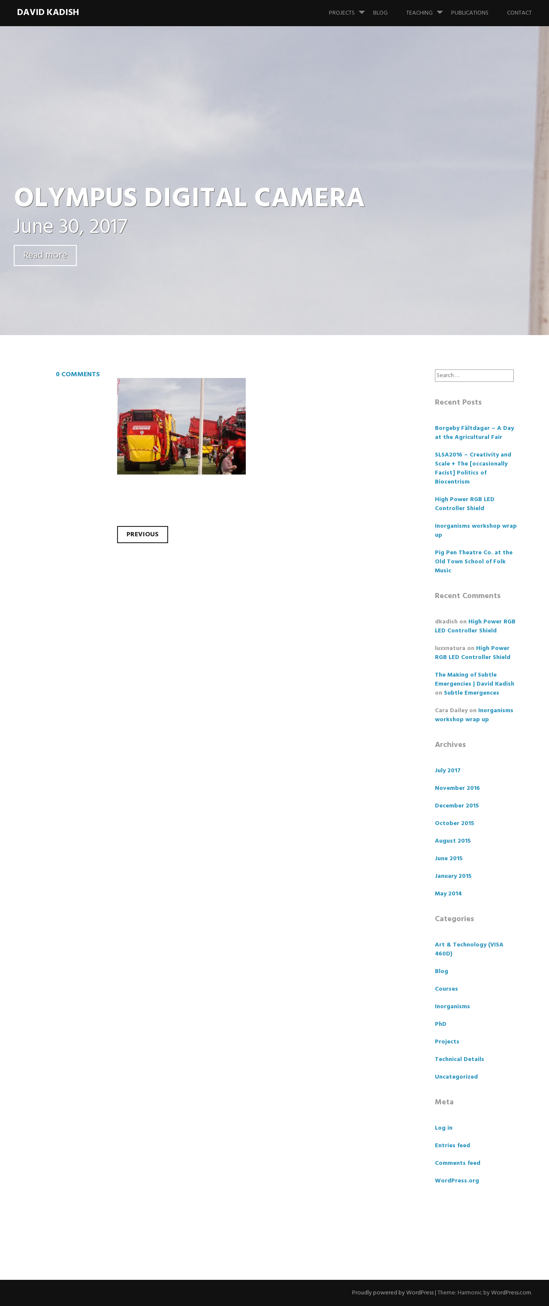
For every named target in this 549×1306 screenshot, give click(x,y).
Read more (45, 255)
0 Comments (78, 374)
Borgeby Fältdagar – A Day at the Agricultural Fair (474, 432)
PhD (440, 1024)
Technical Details (459, 1059)
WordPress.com (511, 1293)
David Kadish (48, 12)
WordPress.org (457, 1181)
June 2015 (449, 859)
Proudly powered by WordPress (393, 1293)
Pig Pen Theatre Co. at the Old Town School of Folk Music (474, 562)
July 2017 (448, 771)
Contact (519, 13)
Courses (446, 989)
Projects (350, 9)
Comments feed (457, 1163)
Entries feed (452, 1146)
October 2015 (454, 823)
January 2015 (453, 876)
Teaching (428, 9)
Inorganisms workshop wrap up (476, 530)
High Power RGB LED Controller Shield (465, 504)
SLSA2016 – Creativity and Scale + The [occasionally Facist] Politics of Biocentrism (473, 468)
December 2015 (457, 806)
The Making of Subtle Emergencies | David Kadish (474, 679)
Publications (470, 13)
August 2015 (453, 841)
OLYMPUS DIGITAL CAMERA (189, 199)
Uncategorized (456, 1077)
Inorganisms (452, 1007)
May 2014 (448, 894)
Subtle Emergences (471, 693)
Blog (380, 13)
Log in (443, 1128)
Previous (143, 534)
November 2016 (457, 788)
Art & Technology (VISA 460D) (469, 949)
